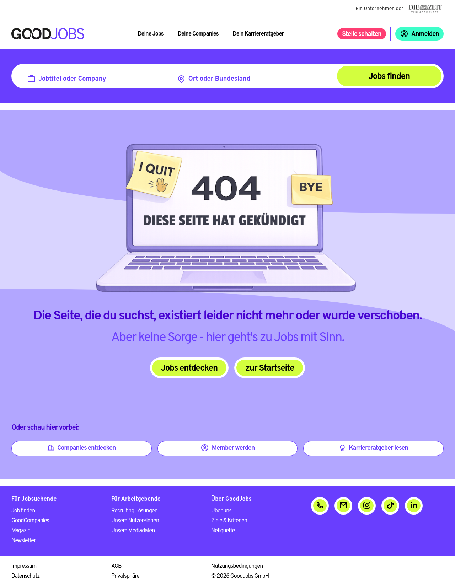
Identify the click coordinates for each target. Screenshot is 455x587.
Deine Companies (198, 34)
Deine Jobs (150, 34)
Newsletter (23, 540)
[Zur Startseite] (47, 33)
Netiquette (223, 530)
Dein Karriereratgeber (258, 34)
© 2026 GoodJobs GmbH (240, 576)
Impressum (23, 566)
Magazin (20, 530)
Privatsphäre (125, 576)
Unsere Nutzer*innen (135, 520)
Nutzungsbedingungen (237, 566)
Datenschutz (25, 576)
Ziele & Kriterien (229, 520)
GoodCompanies (30, 520)
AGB (116, 566)
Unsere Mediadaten (133, 530)
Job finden (23, 511)
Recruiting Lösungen (134, 511)
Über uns (221, 511)
